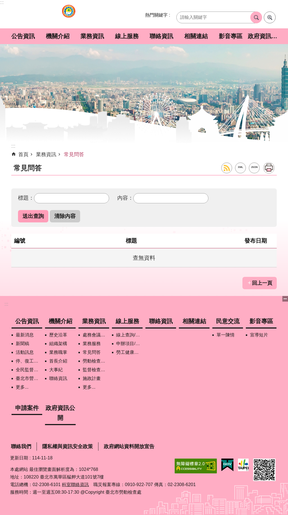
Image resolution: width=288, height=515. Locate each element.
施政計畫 (92, 378)
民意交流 (228, 321)
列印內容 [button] (268, 168)
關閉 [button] (285, 299)
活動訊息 (25, 352)
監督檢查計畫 (96, 369)
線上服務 (127, 36)
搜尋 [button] (256, 17)
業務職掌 (58, 352)
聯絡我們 (21, 446)
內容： (125, 198)
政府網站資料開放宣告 (129, 446)
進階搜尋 (270, 17)
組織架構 (58, 343)
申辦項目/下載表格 (129, 343)
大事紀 (56, 369)
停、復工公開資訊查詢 (29, 361)
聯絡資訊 (161, 36)
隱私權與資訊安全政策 (67, 446)
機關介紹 (57, 36)
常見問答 (74, 154)
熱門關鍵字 (156, 15)
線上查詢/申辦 (129, 334)
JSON (254, 167)
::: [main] (13, 146)
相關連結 (196, 36)
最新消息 (25, 334)
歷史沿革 (58, 334)
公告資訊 (23, 36)
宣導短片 (259, 334)
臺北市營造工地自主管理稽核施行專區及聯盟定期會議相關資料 (29, 378)
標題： (26, 198)
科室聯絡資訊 (75, 484)
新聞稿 (22, 343)
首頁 (23, 154)
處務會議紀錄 (96, 334)
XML (240, 167)
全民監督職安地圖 (29, 369)
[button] (33, 216)
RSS (226, 168)
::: (2, 2)
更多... (22, 387)
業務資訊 (92, 36)
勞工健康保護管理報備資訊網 (129, 352)
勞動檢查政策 (96, 361)
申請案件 (27, 408)
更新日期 (19, 457)
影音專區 (230, 36)
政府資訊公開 (265, 36)
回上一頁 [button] (262, 283)
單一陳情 (226, 334)
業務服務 (92, 343)
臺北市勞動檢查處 (68, 14)
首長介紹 (58, 361)
